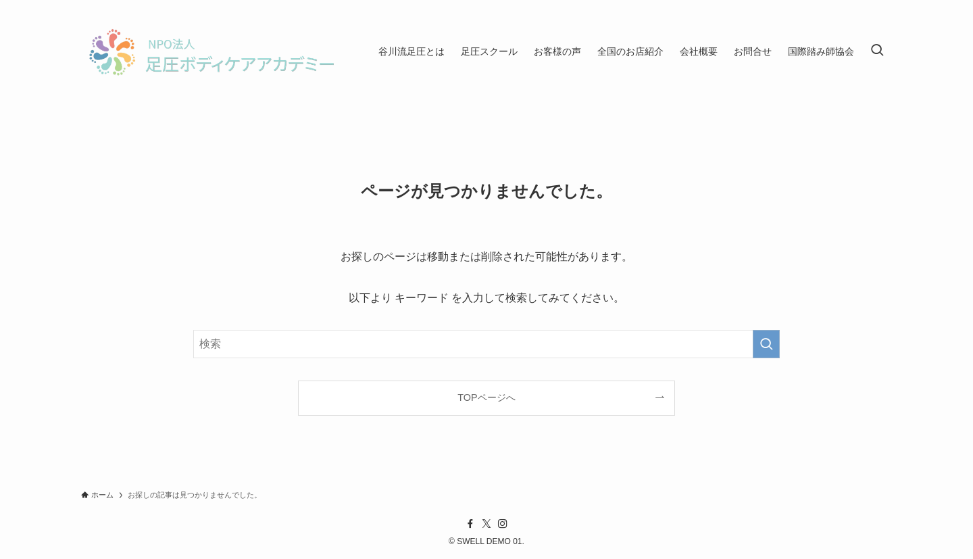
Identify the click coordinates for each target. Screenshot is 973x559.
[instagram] (503, 524)
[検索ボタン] (877, 51)
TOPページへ (486, 397)
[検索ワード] (486, 344)
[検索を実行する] (766, 344)
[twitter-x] (486, 524)
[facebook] (470, 524)
